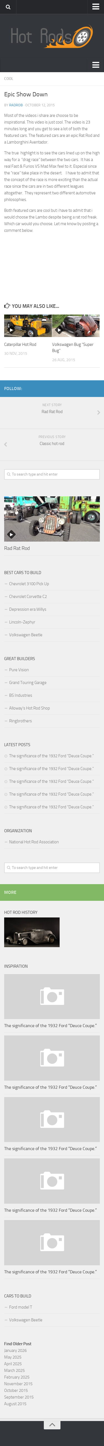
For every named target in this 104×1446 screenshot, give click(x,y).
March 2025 (14, 1370)
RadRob (16, 105)
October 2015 (16, 1390)
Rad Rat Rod (17, 548)
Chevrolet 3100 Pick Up (29, 583)
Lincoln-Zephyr (22, 622)
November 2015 (18, 1383)
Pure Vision (19, 669)
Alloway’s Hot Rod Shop (29, 708)
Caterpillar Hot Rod (20, 344)
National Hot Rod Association (34, 841)
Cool (8, 78)
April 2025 (13, 1363)
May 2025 (12, 1357)
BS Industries (20, 695)
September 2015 (19, 1397)
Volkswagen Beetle (25, 634)
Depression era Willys (27, 609)
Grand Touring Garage (28, 682)
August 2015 (15, 1403)
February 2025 (16, 1377)
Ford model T (20, 1307)
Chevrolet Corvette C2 (28, 596)
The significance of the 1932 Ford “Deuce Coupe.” (51, 755)
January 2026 (15, 1350)
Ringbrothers (20, 720)
